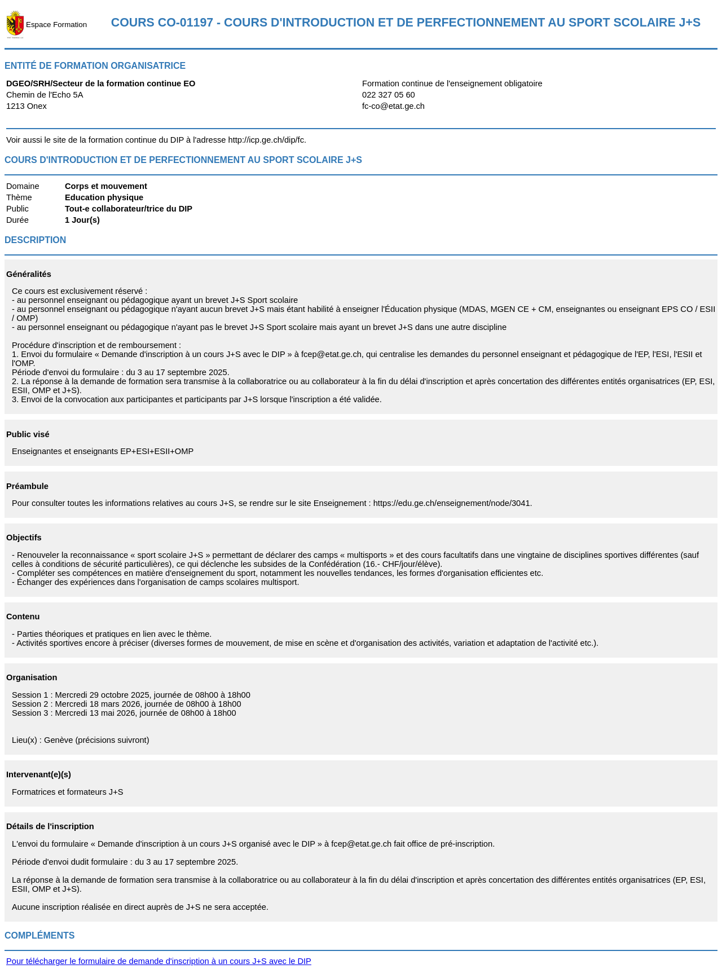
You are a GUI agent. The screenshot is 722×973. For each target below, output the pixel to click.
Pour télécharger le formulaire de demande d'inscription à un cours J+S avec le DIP (158, 961)
